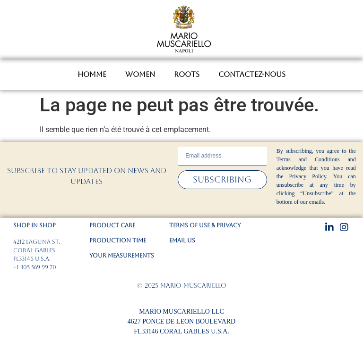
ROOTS (186, 74)
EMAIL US (182, 240)
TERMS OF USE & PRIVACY (205, 225)
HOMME (92, 74)
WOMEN (140, 74)
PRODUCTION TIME (117, 240)
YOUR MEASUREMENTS (121, 255)
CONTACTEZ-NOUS (251, 74)
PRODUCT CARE (112, 225)
